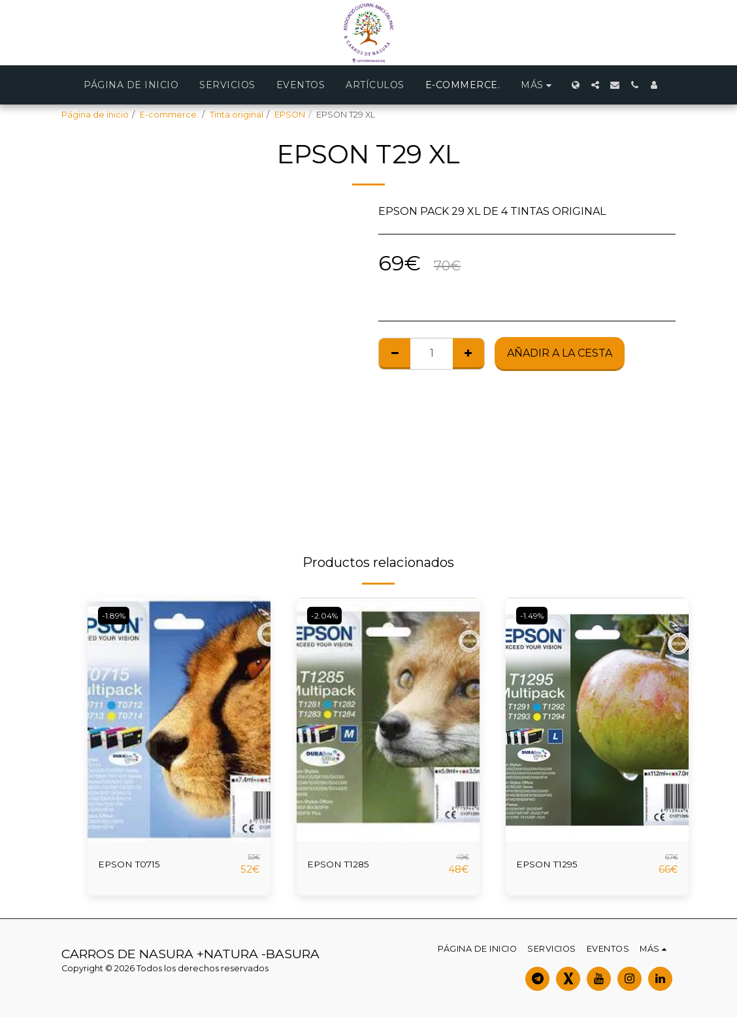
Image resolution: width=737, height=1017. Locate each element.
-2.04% (326, 616)
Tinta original (236, 115)
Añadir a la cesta (559, 353)
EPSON (289, 115)
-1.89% (116, 616)
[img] (179, 719)
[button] (595, 84)
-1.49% (533, 616)
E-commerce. (169, 115)
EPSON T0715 (134, 864)
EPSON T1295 (552, 864)
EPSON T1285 (343, 864)
